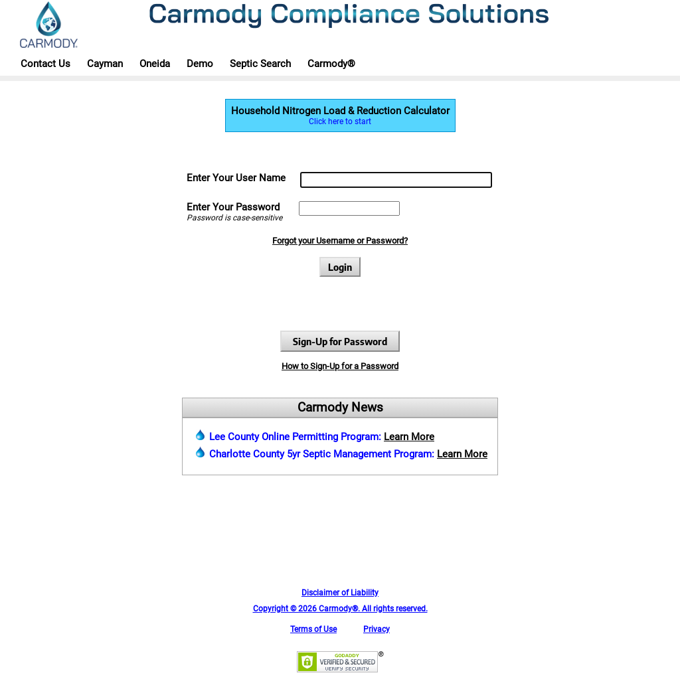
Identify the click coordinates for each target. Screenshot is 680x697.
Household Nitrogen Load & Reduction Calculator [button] (340, 115)
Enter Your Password (233, 207)
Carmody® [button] (331, 64)
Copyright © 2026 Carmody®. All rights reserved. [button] (340, 608)
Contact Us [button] (45, 64)
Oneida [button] (154, 64)
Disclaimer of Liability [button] (340, 592)
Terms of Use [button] (313, 629)
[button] (340, 669)
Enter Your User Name (236, 178)
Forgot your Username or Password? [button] (340, 241)
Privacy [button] (376, 629)
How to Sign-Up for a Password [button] (340, 366)
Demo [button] (200, 64)
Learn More (409, 437)
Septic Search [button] (260, 64)
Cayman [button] (105, 64)
